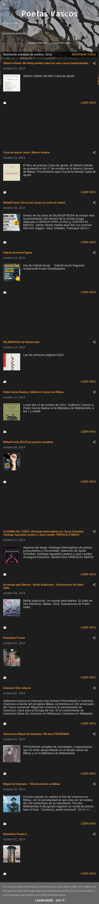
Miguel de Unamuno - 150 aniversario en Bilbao (31, 784)
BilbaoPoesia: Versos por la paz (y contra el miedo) (34, 202)
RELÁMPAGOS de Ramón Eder (21, 342)
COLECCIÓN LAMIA (61, 43)
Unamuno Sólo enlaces (17, 688)
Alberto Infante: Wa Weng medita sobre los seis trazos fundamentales (45, 63)
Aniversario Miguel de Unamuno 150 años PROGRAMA (36, 734)
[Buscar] (95, 5)
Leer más (88, 102)
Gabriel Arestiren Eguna (17, 252)
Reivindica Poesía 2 (15, 834)
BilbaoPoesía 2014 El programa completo (28, 442)
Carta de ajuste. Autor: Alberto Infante (26, 152)
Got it (60, 900)
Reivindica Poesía (14, 637)
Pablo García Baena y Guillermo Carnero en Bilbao (33, 392)
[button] (94, 63)
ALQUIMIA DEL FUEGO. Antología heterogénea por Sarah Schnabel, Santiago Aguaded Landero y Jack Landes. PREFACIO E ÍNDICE (43, 533)
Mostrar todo (84, 54)
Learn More (44, 900)
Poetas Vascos (49, 13)
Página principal (37, 43)
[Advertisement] (49, 128)
